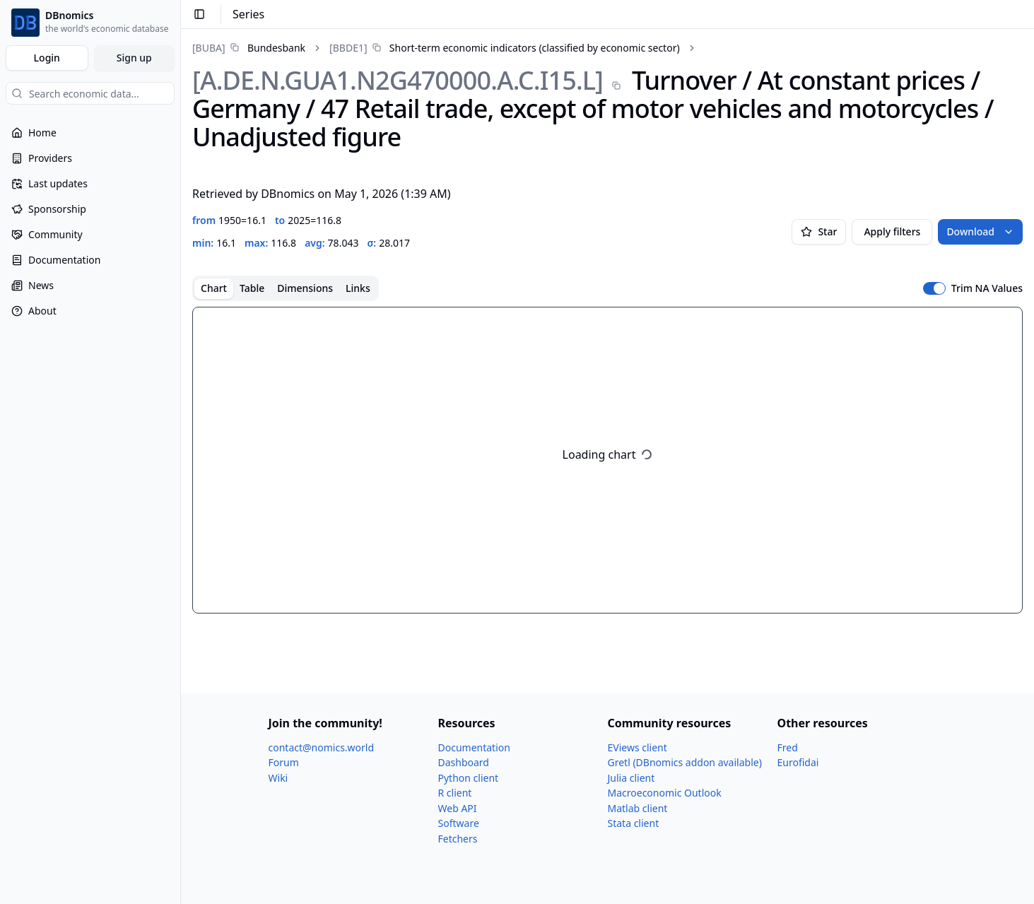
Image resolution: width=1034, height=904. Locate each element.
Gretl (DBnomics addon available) (685, 762)
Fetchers (458, 838)
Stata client (633, 823)
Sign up (134, 57)
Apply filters (892, 231)
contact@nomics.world (322, 747)
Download (980, 231)
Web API (457, 808)
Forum (284, 762)
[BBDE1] (348, 47)
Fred (787, 747)
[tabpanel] (607, 460)
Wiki (278, 778)
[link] (248, 47)
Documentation (474, 747)
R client (455, 792)
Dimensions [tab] (305, 288)
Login (47, 57)
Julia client (631, 778)
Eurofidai (798, 762)
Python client (468, 778)
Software (458, 823)
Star (819, 231)
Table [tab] (252, 288)
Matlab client (638, 808)
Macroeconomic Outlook (665, 792)
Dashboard (463, 762)
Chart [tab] (214, 288)
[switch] (934, 288)
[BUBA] (208, 47)
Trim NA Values (987, 288)
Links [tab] (358, 288)
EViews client (637, 747)
